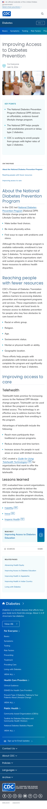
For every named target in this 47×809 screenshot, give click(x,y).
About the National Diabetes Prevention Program (22, 169)
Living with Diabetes (13, 587)
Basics (5, 31)
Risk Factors (36, 31)
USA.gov (16, 803)
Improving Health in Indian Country (18, 581)
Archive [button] (7, 777)
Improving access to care (12, 180)
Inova (10, 513)
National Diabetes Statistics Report (18, 725)
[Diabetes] (23, 603)
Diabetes (7, 23)
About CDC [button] (9, 756)
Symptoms (14, 31)
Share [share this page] (40, 549)
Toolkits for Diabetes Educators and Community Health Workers (19, 719)
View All (9, 623)
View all (9, 674)
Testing (25, 31)
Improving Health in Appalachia (17, 576)
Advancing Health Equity (14, 565)
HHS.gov (6, 803)
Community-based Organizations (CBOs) (21, 713)
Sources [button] (11, 549)
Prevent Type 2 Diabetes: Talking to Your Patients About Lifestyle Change (21, 696)
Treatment (8, 660)
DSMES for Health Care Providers (18, 690)
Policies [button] (7, 763)
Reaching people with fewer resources (17, 175)
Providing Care (10, 664)
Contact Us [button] (10, 748)
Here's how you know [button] (12, 7)
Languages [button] (9, 770)
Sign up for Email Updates (19, 741)
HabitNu (11, 507)
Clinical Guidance (11, 685)
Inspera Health (14, 519)
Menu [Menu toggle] (40, 23)
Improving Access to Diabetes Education (20, 570)
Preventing (8, 655)
